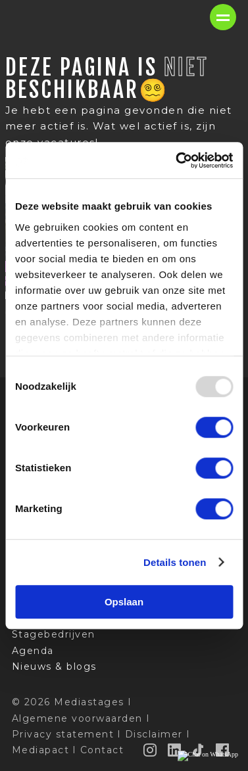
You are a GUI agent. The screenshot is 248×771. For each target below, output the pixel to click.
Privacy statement (63, 734)
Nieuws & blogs (54, 666)
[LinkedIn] (175, 750)
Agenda (33, 651)
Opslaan (124, 601)
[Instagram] (150, 750)
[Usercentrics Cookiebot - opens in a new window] (177, 160)
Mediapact (41, 750)
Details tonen (174, 562)
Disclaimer (154, 734)
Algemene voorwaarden (77, 718)
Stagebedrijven (53, 634)
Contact (102, 750)
